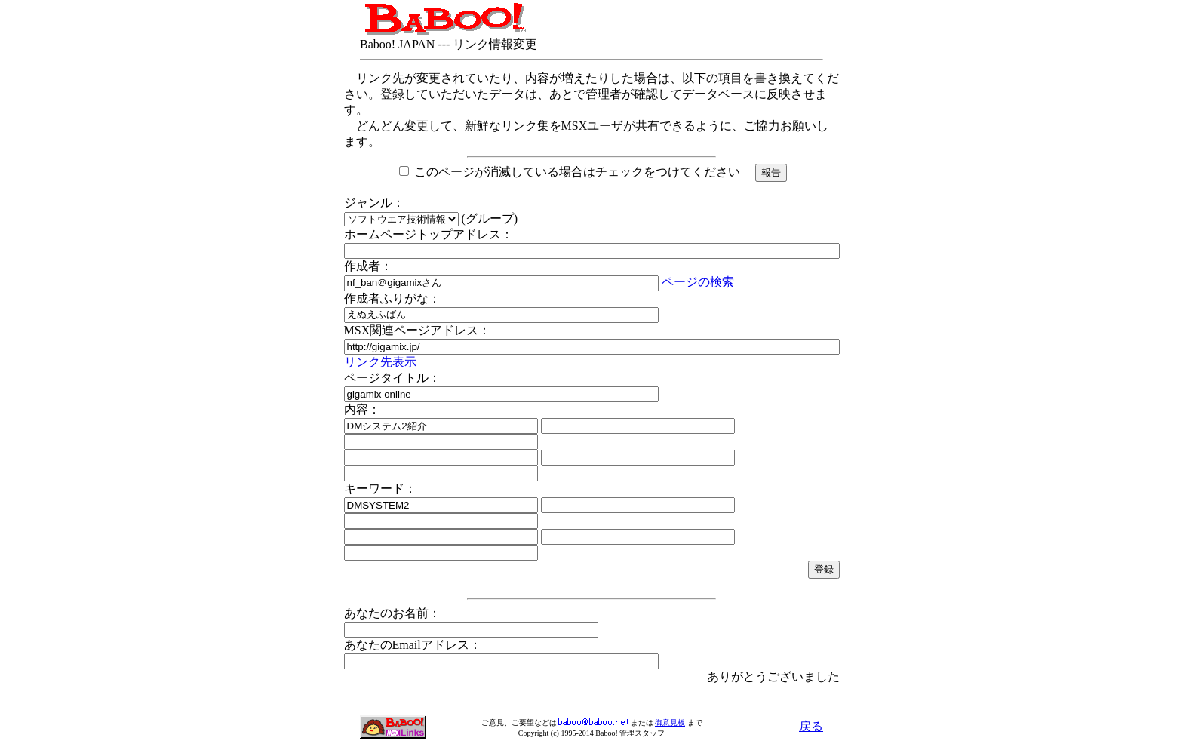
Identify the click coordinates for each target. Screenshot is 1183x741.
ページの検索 (698, 281)
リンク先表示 (380, 361)
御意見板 (670, 722)
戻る (811, 726)
